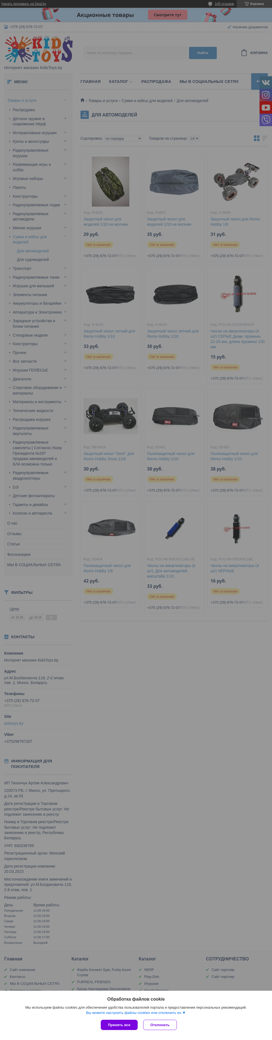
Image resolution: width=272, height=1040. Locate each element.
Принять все (119, 1025)
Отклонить (160, 1025)
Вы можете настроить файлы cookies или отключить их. (134, 1013)
